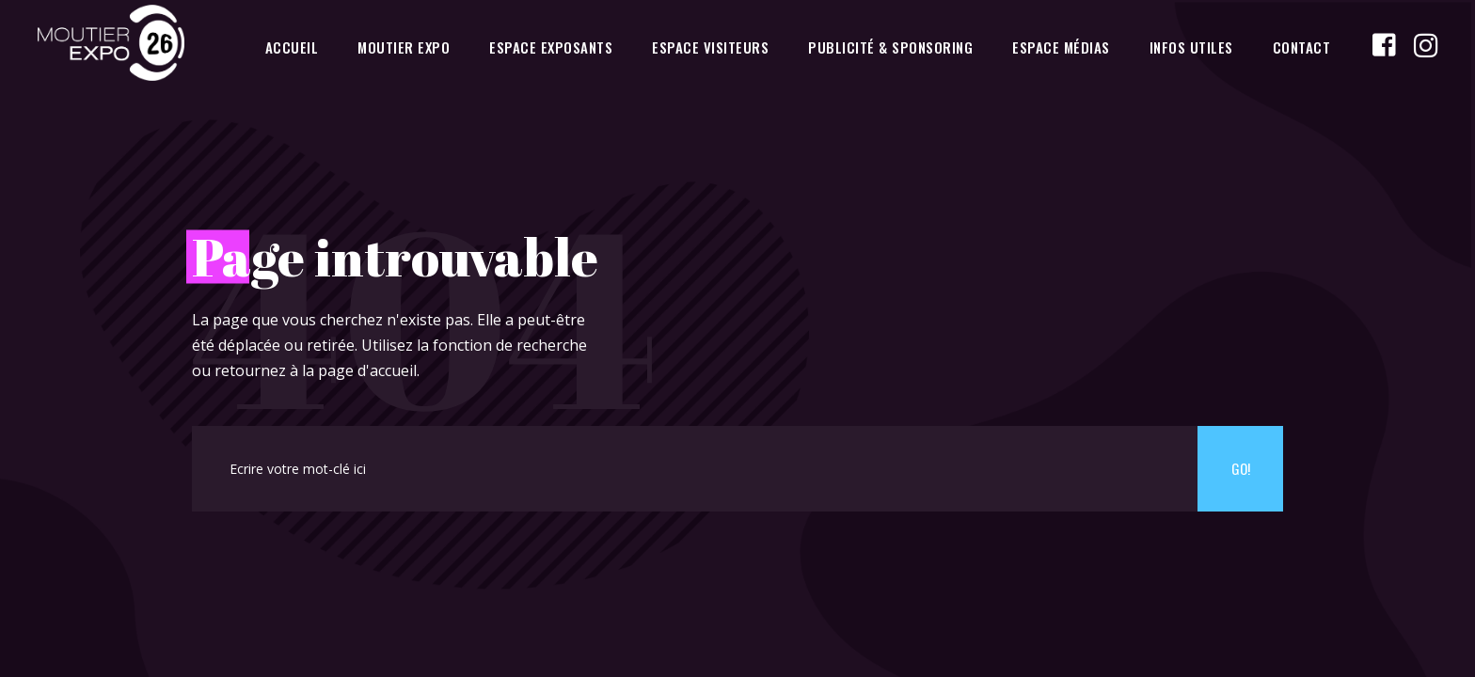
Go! (1240, 468)
